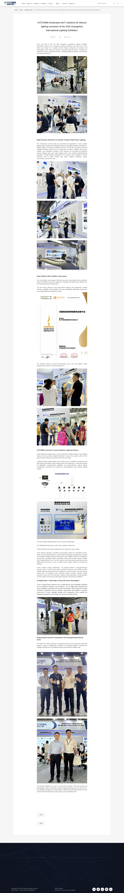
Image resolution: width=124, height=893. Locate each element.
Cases (50, 3)
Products (36, 3)
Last (41, 814)
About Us (29, 3)
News (57, 3)
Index (16, 10)
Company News (28, 10)
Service (65, 3)
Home (23, 3)
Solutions (43, 3)
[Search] (104, 3)
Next (41, 823)
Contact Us (72, 3)
